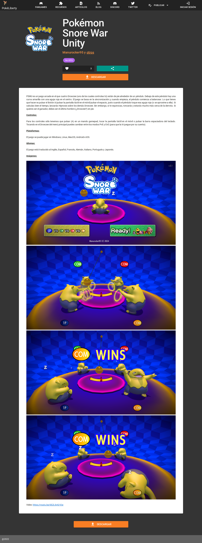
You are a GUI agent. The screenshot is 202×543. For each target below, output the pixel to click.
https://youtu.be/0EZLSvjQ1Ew (48, 505)
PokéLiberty (9, 5)
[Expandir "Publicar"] (159, 5)
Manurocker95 (72, 52)
